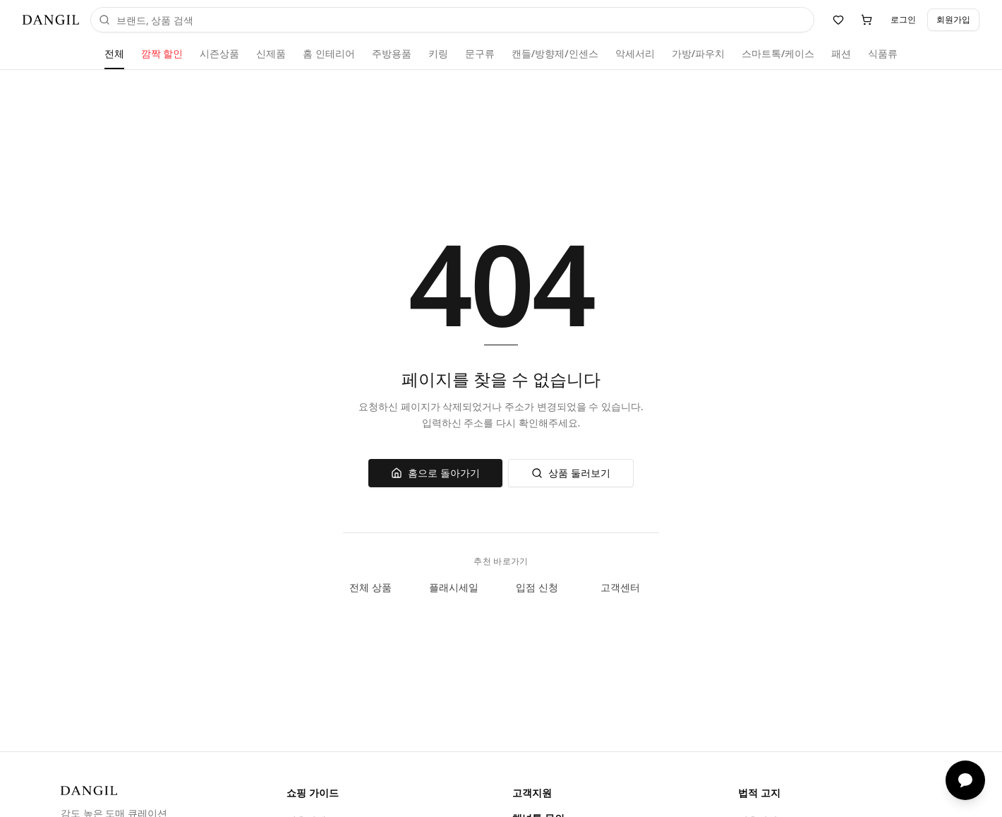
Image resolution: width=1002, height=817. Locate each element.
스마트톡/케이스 (778, 53)
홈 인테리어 (329, 53)
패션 (841, 53)
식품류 (883, 53)
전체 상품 (376, 587)
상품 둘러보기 (570, 472)
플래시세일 (459, 587)
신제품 (271, 53)
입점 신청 (542, 587)
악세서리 (635, 53)
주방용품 (391, 53)
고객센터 (625, 587)
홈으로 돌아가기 (435, 472)
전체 (114, 53)
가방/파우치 (698, 53)
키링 (438, 53)
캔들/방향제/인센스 (555, 53)
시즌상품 (219, 53)
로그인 (903, 19)
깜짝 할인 (162, 53)
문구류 (480, 53)
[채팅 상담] (965, 780)
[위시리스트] (838, 19)
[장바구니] (866, 19)
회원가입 (953, 19)
